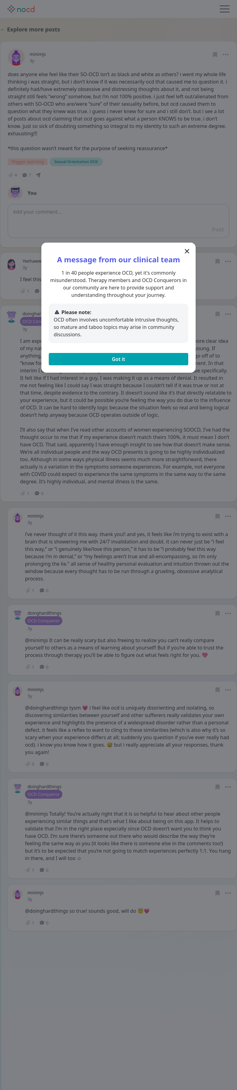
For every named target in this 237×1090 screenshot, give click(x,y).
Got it (118, 359)
